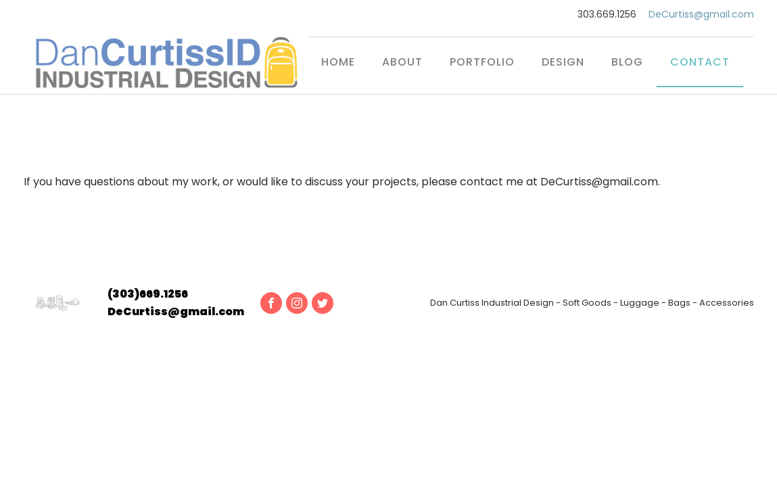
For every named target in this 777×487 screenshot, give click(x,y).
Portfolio (482, 62)
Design (563, 62)
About (402, 62)
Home (338, 62)
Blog (627, 62)
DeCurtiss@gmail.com (701, 14)
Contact (700, 62)
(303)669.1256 (148, 294)
